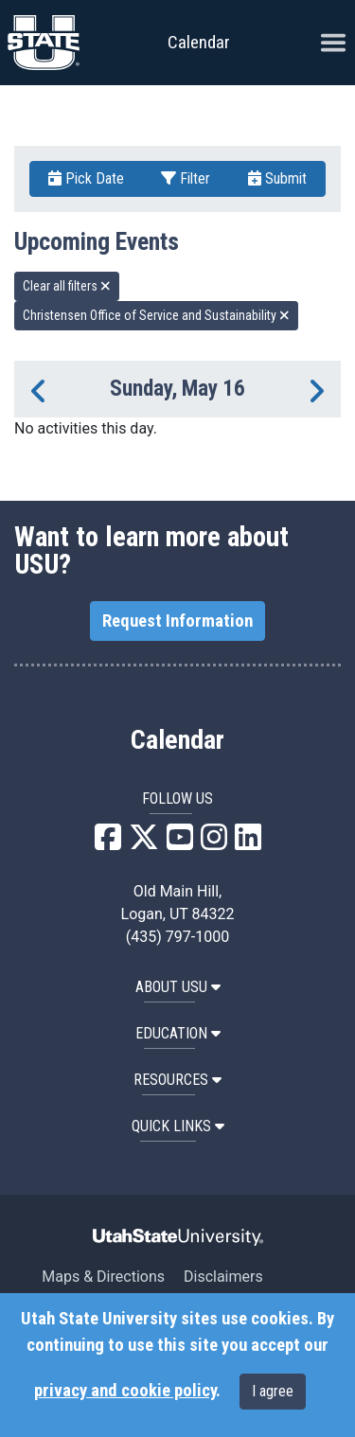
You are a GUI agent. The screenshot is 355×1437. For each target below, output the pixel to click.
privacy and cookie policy (125, 1390)
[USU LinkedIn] (248, 843)
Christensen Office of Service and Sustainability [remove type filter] (156, 315)
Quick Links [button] (178, 1126)
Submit (277, 178)
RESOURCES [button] (177, 1080)
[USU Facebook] (108, 843)
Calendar (177, 740)
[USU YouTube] (180, 843)
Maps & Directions (103, 1277)
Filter (185, 178)
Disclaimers (223, 1277)
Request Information (177, 621)
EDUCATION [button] (178, 1033)
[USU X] (144, 843)
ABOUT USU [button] (178, 987)
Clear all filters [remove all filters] (67, 285)
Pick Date (86, 178)
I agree (272, 1391)
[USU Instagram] (214, 843)
